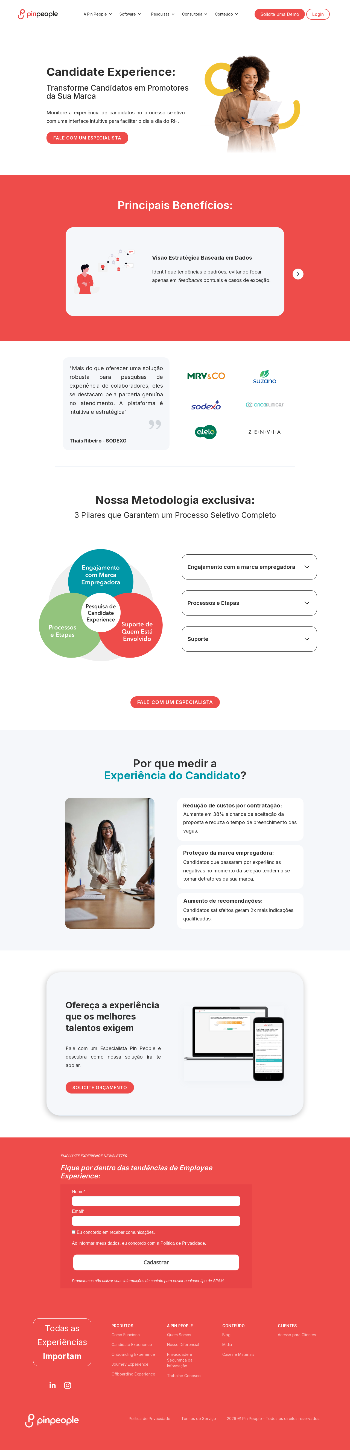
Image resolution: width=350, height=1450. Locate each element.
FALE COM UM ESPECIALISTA (87, 138)
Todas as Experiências (62, 1342)
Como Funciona (126, 1334)
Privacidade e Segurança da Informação (179, 1360)
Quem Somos (179, 1334)
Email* (78, 1211)
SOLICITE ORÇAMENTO (99, 1087)
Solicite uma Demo (279, 14)
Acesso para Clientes (297, 1334)
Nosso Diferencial (183, 1344)
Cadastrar (156, 1262)
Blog (226, 1334)
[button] (96, 14)
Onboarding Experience (133, 1354)
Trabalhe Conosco (184, 1375)
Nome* (78, 1191)
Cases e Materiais (238, 1354)
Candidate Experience (132, 1344)
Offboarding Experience (133, 1374)
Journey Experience (130, 1364)
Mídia (227, 1344)
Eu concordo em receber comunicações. (113, 1232)
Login (318, 14)
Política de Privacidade (183, 1243)
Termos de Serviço (198, 1418)
